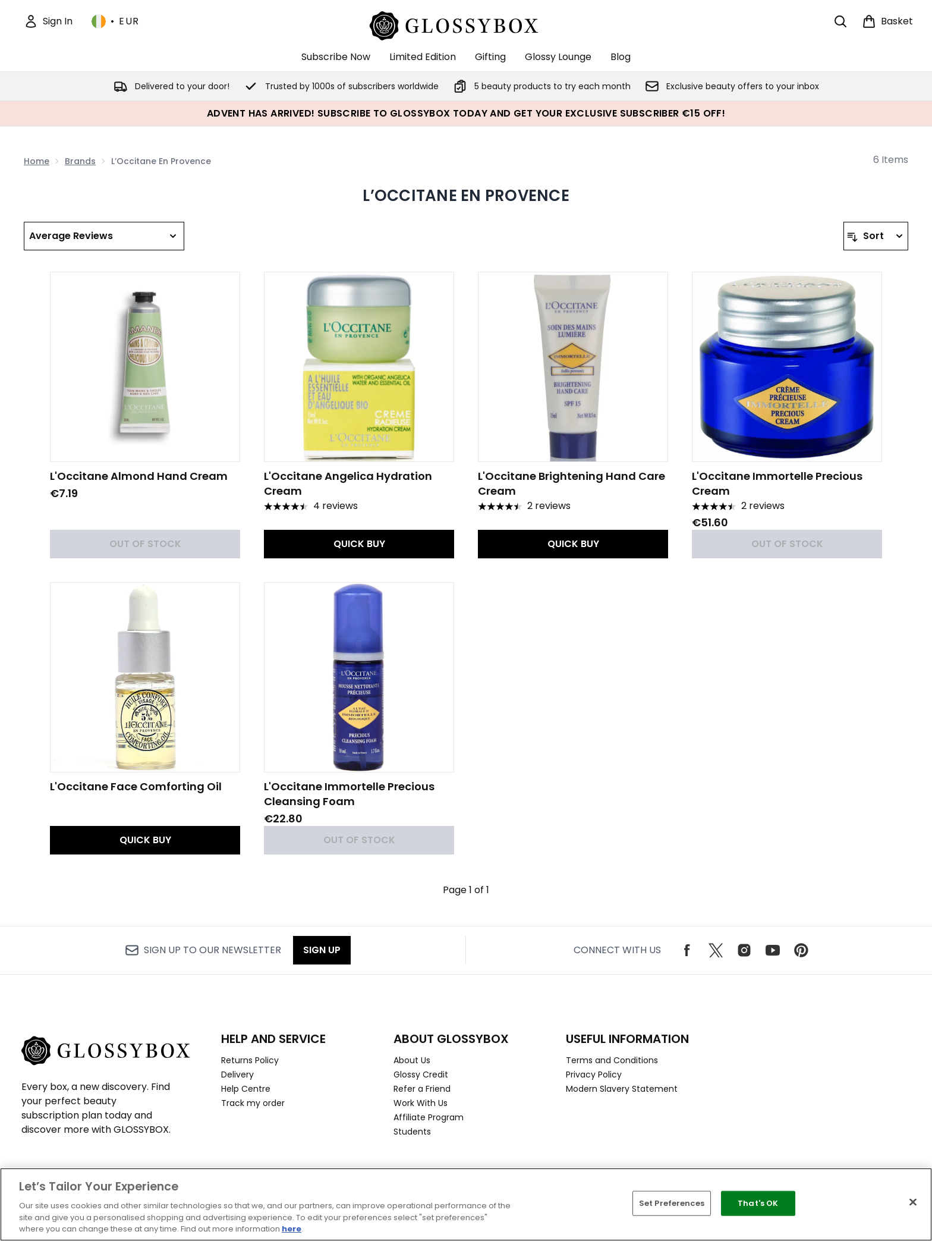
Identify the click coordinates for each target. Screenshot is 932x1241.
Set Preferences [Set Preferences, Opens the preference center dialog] (671, 1203)
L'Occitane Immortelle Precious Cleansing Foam (349, 794)
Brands (80, 161)
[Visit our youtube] (772, 950)
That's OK (758, 1203)
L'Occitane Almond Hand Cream (139, 476)
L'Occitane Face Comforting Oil (136, 786)
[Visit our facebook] (687, 950)
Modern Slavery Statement (622, 1089)
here (291, 1228)
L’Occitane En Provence (466, 195)
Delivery (237, 1074)
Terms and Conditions (612, 1060)
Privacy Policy (594, 1074)
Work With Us (420, 1103)
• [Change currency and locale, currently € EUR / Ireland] (116, 21)
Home (36, 161)
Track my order (253, 1103)
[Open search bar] (840, 21)
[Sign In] (48, 21)
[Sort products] (875, 236)
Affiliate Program (428, 1117)
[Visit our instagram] (744, 950)
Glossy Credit (420, 1074)
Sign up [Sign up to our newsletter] (322, 950)
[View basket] (887, 21)
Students (412, 1132)
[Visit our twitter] (715, 950)
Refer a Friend (422, 1089)
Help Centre (245, 1089)
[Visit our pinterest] (801, 950)
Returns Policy (250, 1060)
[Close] (913, 1202)
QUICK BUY (359, 544)
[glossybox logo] (466, 24)
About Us (411, 1060)
